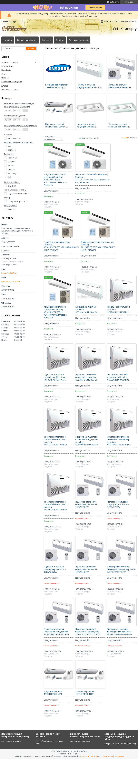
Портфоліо (6, 70)
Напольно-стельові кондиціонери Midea (118, 125)
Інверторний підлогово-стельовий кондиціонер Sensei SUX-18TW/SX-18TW (121, 569)
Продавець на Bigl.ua (69, 753)
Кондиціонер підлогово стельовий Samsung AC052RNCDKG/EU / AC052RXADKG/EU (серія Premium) (55, 179)
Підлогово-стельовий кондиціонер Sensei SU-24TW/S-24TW (118, 504)
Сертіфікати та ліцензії (11, 81)
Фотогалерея (7, 66)
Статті (4, 74)
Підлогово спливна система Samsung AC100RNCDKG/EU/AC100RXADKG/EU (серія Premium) (61, 246)
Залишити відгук (8, 21)
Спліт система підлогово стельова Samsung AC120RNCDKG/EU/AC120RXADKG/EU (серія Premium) (98, 246)
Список (133, 138)
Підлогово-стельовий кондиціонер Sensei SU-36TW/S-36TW (55, 569)
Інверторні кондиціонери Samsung (120, 743)
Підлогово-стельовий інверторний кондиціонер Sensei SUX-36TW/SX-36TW (88, 632)
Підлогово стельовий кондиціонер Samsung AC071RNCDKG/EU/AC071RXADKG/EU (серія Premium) (93, 178)
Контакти (46, 40)
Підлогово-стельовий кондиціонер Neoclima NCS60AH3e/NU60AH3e (118, 377)
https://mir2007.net (9, 273)
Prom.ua (83, 751)
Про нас (60, 40)
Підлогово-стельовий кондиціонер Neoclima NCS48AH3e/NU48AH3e (86, 377)
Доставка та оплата (78, 40)
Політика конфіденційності (113, 756)
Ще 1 (9, 177)
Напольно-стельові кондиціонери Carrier (55, 125)
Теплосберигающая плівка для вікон (49, 742)
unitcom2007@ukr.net (10, 281)
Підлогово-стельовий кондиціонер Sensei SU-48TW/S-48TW (86, 569)
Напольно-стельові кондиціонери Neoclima (88, 86)
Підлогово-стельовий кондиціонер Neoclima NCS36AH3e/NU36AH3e (55, 377)
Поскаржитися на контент (89, 756)
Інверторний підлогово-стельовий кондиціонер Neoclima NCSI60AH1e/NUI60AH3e (55, 506)
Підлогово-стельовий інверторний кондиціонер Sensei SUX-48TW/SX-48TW (119, 632)
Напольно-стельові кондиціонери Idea (86, 125)
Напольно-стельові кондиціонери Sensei (118, 86)
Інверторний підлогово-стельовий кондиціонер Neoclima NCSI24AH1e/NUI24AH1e (55, 441)
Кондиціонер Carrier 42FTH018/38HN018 (53, 692)
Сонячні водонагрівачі (80, 741)
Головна (8, 40)
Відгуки (4, 85)
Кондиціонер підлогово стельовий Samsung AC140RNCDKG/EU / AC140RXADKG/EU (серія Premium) (55, 312)
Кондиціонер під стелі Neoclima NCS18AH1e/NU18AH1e (86, 309)
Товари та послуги (26, 40)
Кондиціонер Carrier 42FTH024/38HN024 (84, 692)
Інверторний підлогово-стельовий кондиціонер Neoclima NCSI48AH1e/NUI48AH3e (118, 441)
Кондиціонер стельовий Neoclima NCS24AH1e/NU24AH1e (118, 309)
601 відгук (114, 2)
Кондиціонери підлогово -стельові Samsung (57, 86)
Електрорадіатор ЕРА (11, 741)
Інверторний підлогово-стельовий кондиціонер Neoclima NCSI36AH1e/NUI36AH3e (86, 441)
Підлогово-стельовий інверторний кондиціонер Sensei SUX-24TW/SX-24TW (56, 632)
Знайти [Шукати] (31, 48)
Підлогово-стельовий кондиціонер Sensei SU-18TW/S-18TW (86, 504)
